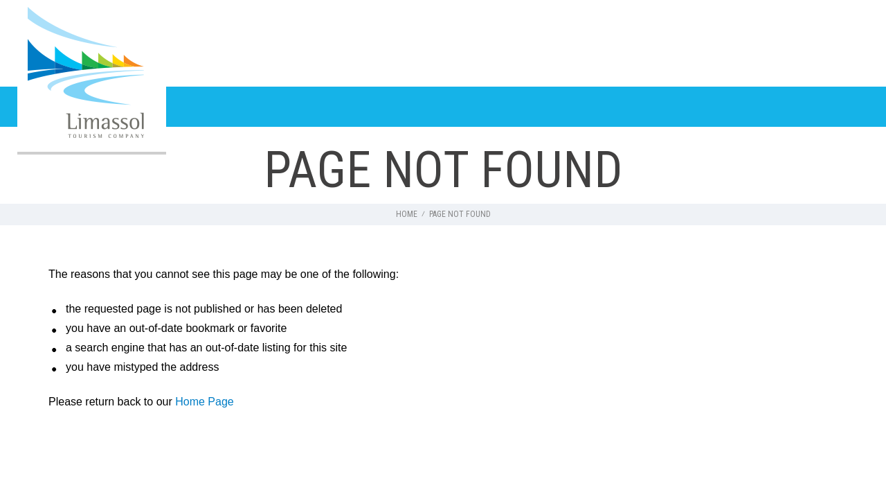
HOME (406, 214)
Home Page (204, 402)
